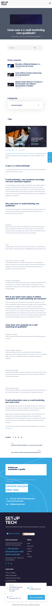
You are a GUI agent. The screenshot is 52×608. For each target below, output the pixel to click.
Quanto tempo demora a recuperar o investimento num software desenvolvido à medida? (29, 84)
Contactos (32, 556)
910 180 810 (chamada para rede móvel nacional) (15, 589)
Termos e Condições (10, 572)
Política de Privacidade (11, 575)
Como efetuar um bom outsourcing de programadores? (28, 74)
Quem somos (32, 546)
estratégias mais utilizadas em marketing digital (21, 153)
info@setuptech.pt (35, 589)
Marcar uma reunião (36, 597)
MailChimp (38, 354)
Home (12, 36)
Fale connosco (8, 428)
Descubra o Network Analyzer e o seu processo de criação (27, 65)
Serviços (31, 548)
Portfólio (31, 551)
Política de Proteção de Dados (12, 578)
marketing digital (9, 150)
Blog (16, 36)
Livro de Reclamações (10, 580)
